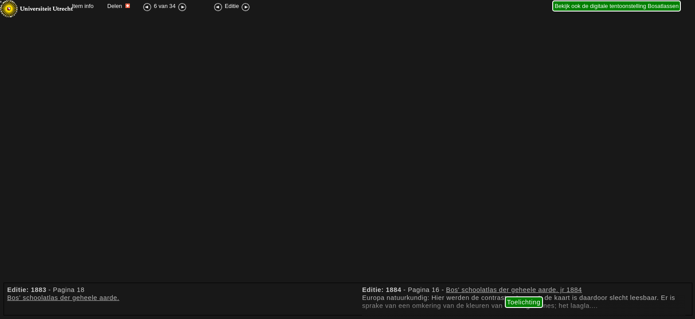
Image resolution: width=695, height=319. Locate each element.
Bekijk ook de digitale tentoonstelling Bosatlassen (616, 6)
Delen (118, 6)
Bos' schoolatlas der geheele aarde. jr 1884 (514, 289)
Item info (83, 6)
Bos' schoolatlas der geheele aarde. (63, 297)
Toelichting (524, 302)
